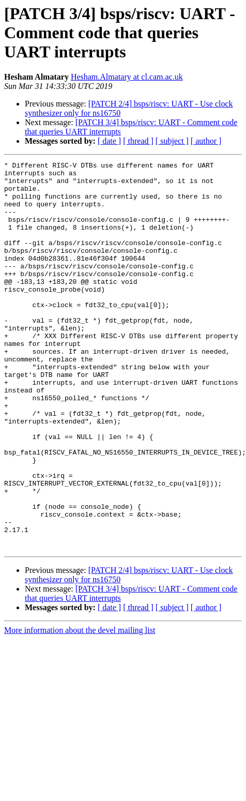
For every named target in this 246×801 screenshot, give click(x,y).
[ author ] (206, 141)
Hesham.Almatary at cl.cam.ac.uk (127, 76)
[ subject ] (172, 141)
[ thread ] (138, 141)
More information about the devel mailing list (79, 707)
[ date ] (109, 141)
